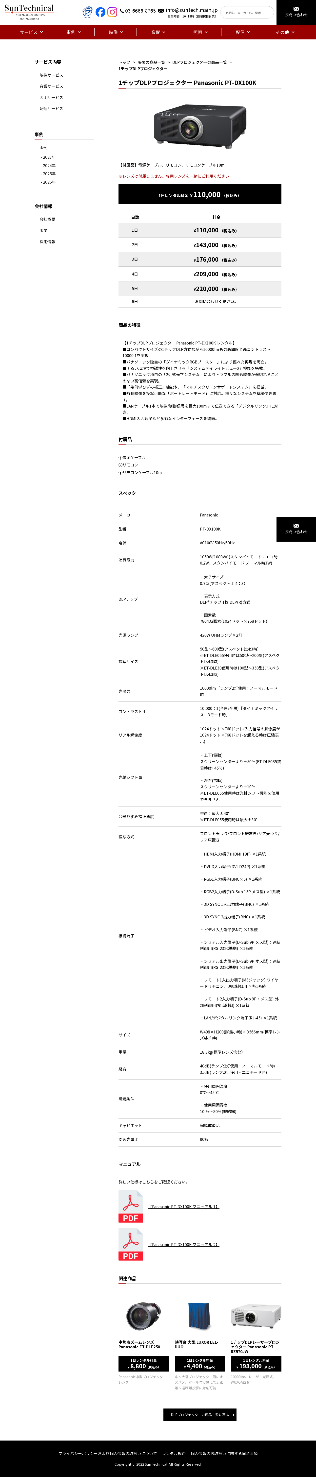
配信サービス (51, 108)
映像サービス (51, 75)
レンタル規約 (174, 1453)
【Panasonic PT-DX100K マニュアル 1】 (183, 1206)
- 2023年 (48, 157)
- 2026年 (48, 182)
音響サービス (51, 86)
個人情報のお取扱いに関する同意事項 (224, 1453)
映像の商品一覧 (151, 62)
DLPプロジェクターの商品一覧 (199, 62)
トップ (124, 62)
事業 (43, 230)
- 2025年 (48, 173)
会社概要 (47, 219)
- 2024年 (48, 165)
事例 (43, 147)
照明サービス (51, 97)
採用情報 (47, 241)
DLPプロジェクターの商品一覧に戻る (200, 1414)
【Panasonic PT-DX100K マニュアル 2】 (183, 1244)
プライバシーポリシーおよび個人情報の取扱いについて (107, 1453)
